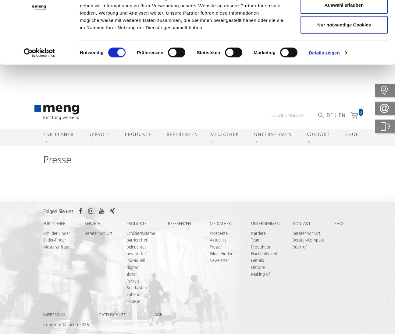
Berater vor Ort (98, 234)
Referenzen (182, 135)
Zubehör (134, 295)
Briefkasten (136, 288)
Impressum (54, 315)
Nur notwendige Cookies (344, 55)
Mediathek (224, 135)
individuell (135, 261)
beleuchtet (136, 247)
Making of (260, 274)
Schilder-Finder (56, 234)
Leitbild (257, 261)
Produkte (138, 135)
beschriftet (136, 254)
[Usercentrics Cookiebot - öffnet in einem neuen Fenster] (39, 84)
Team (256, 240)
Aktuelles (218, 240)
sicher (131, 274)
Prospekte (219, 234)
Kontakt (318, 135)
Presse (215, 247)
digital (132, 268)
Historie (258, 268)
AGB (158, 315)
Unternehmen (273, 135)
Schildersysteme (140, 234)
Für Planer (59, 135)
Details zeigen (324, 83)
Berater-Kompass (308, 240)
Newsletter (219, 261)
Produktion (261, 247)
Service (99, 135)
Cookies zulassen (344, 16)
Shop (352, 135)
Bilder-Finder (54, 240)
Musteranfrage (56, 247)
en (342, 116)
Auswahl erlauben (344, 36)
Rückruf (300, 247)
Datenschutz (112, 315)
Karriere (258, 234)
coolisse (133, 302)
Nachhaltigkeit (264, 254)
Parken (132, 281)
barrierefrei (136, 240)
